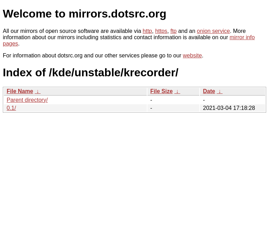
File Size (161, 91)
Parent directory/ (27, 100)
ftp (173, 31)
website (192, 55)
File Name (20, 91)
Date (209, 91)
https (161, 31)
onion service (213, 31)
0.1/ (11, 108)
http (147, 31)
